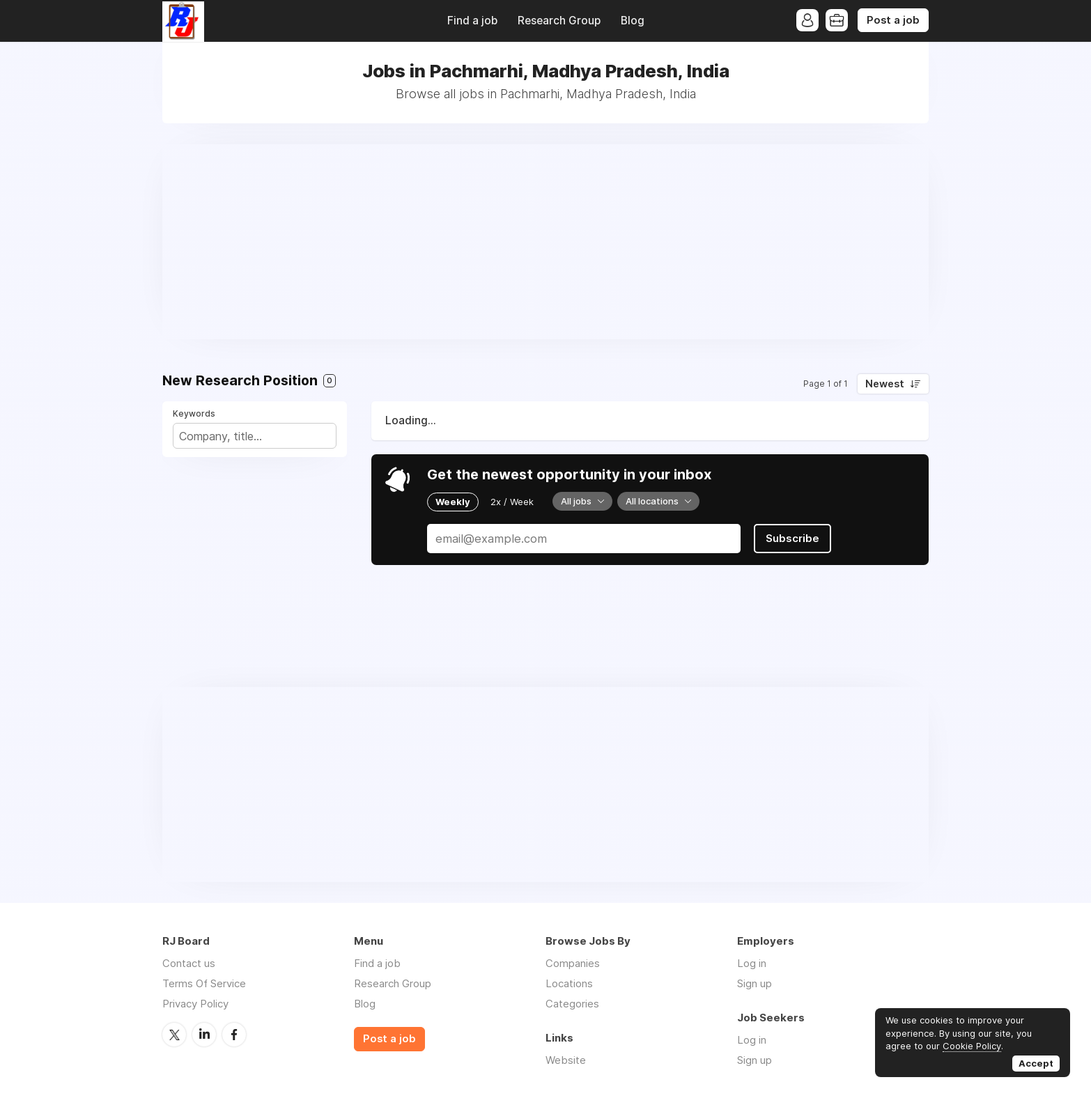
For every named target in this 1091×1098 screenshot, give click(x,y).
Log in (751, 963)
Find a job (472, 20)
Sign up (754, 983)
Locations (569, 983)
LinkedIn (204, 1034)
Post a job (893, 20)
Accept (1036, 1063)
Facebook (234, 1034)
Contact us (188, 963)
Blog (632, 20)
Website (566, 1060)
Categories (572, 1003)
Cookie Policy (972, 1045)
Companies (573, 963)
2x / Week (512, 501)
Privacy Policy (195, 1003)
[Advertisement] (545, 241)
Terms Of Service (204, 983)
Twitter (174, 1034)
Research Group (559, 20)
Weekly (452, 501)
